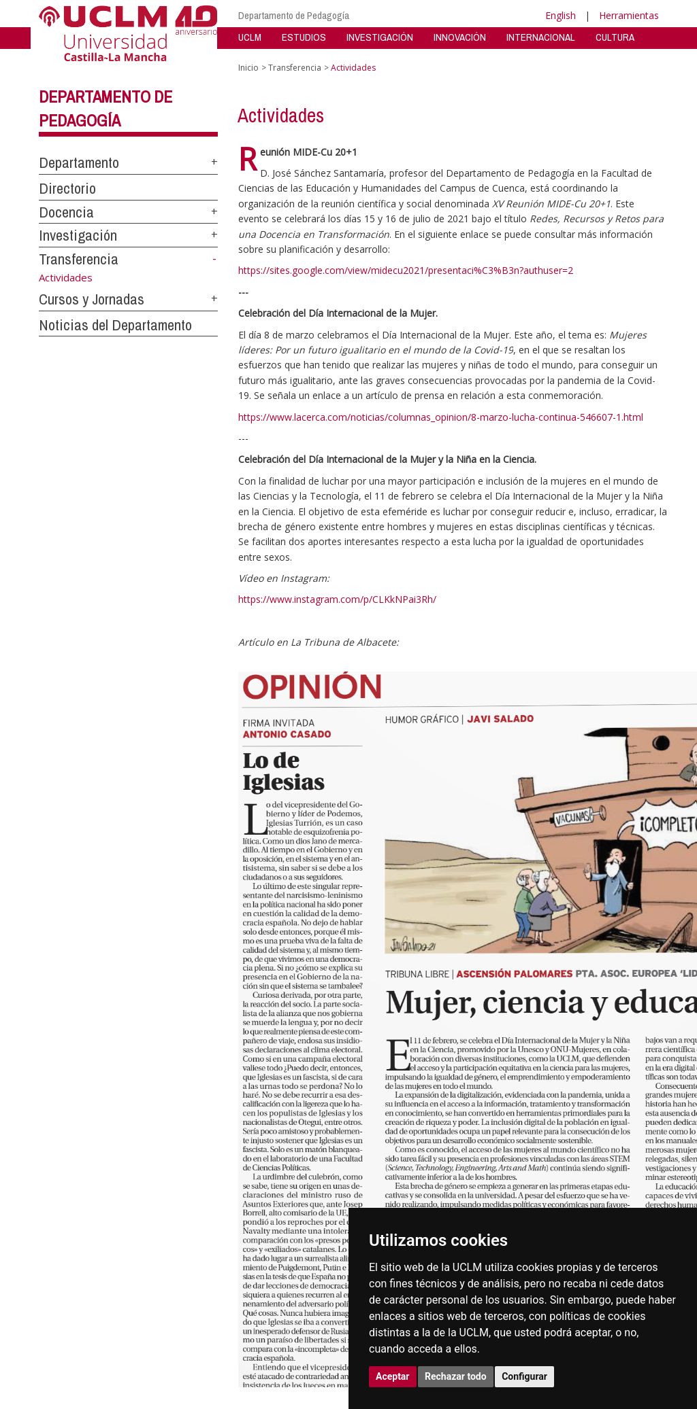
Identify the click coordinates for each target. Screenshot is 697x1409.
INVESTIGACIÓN (379, 37)
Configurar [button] (524, 1376)
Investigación (78, 235)
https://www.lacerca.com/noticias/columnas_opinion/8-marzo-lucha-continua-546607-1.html (440, 417)
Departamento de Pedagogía (293, 15)
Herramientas (629, 15)
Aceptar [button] (393, 1376)
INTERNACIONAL (540, 37)
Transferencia (78, 259)
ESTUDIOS (304, 37)
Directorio (67, 188)
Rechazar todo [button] (456, 1376)
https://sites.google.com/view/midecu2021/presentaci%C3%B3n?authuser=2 (405, 270)
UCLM (249, 37)
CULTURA (615, 37)
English (560, 15)
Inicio (248, 67)
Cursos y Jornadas (91, 299)
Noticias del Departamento (115, 325)
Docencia (66, 212)
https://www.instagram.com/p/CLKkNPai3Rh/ (337, 599)
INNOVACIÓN (460, 37)
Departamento (79, 162)
